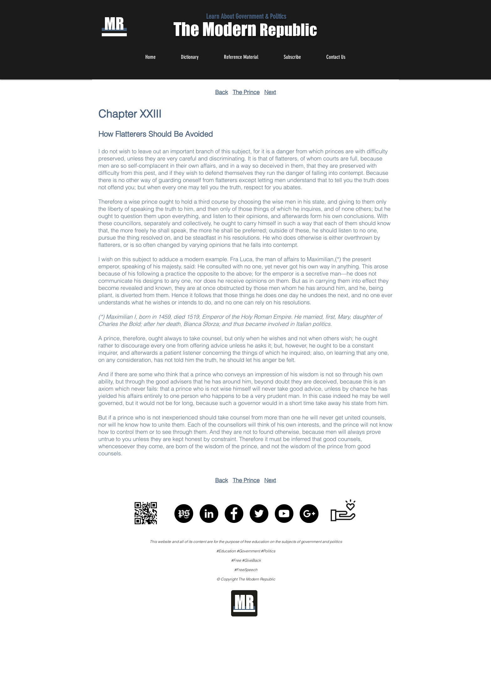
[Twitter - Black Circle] (259, 513)
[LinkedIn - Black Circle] (208, 513)
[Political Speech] (183, 513)
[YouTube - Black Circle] (284, 513)
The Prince (246, 92)
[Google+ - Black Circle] (309, 513)
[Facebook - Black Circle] (234, 513)
